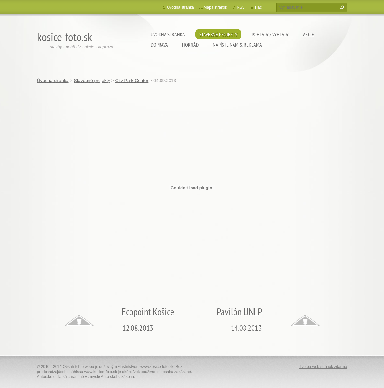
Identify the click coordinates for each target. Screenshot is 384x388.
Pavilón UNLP (239, 311)
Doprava (159, 44)
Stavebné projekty (218, 34)
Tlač (258, 7)
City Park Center (132, 80)
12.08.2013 (137, 328)
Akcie (308, 34)
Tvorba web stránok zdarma (323, 366)
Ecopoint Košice (148, 311)
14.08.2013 (246, 328)
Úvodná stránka (168, 34)
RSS (241, 7)
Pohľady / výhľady (270, 34)
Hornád (190, 44)
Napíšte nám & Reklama (237, 44)
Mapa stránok (215, 7)
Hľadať (341, 7)
